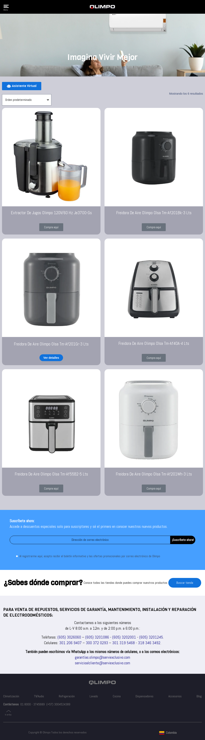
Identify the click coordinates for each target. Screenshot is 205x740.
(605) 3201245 (151, 637)
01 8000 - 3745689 (32, 704)
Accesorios (175, 696)
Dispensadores (144, 696)
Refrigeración (67, 696)
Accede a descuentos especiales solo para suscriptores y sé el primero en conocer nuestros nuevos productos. (89, 526)
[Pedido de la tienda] (26, 99)
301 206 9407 (70, 642)
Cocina (117, 696)
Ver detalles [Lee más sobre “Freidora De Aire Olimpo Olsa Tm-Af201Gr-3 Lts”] (51, 357)
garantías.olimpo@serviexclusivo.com (102, 657)
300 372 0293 (97, 642)
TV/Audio (39, 696)
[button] (51, 227)
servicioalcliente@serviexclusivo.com (102, 663)
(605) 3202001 (124, 637)
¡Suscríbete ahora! (183, 540)
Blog (199, 696)
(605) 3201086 (97, 637)
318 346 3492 (149, 642)
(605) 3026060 (69, 637)
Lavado (94, 696)
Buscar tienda (184, 583)
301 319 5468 (123, 642)
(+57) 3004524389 (58, 704)
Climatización (11, 696)
